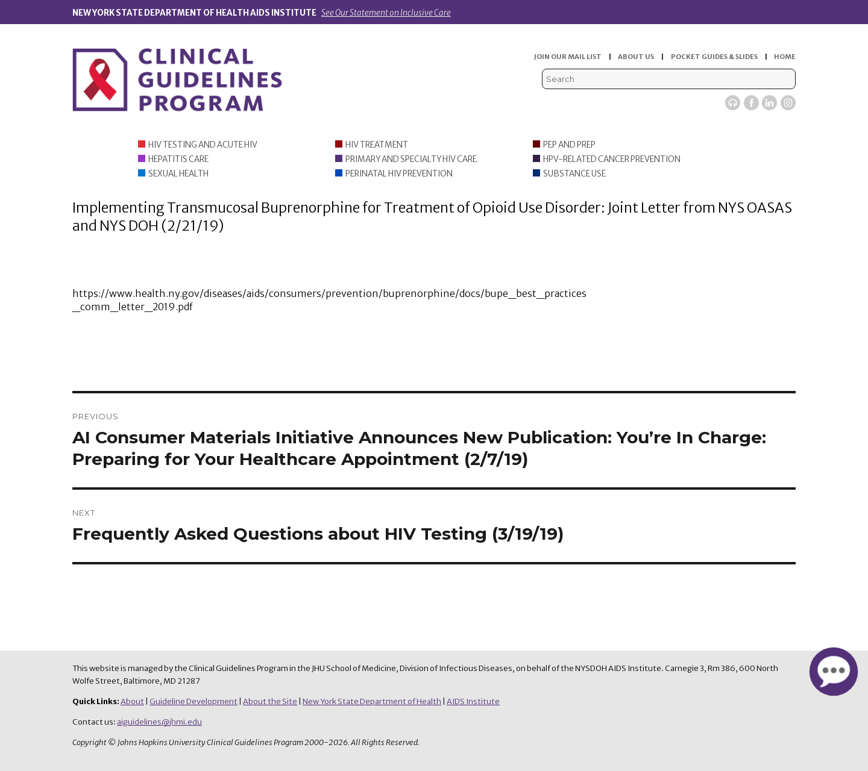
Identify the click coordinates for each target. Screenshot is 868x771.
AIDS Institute (473, 701)
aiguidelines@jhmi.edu (159, 722)
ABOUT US (636, 56)
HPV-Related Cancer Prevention (612, 159)
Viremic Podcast (732, 102)
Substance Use (574, 174)
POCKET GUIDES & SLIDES (714, 56)
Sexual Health (178, 174)
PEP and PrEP (569, 145)
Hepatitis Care (178, 159)
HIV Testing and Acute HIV (202, 145)
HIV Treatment (376, 145)
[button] (833, 671)
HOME (785, 56)
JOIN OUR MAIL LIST (568, 56)
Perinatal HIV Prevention (399, 174)
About (132, 701)
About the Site (270, 701)
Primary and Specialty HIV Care (411, 159)
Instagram (788, 102)
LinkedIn (769, 102)
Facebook (751, 102)
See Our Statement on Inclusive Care (386, 13)
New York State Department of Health (372, 701)
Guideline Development (193, 701)
